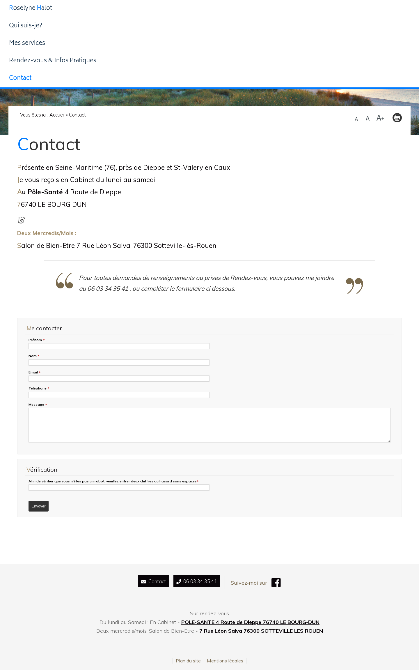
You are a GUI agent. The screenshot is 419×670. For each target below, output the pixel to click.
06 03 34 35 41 (198, 581)
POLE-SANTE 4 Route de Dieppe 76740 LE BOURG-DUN (250, 619)
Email (34, 372)
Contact (345, 8)
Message (38, 404)
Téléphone (39, 388)
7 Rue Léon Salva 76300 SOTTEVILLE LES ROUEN (261, 628)
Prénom (37, 340)
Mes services (193, 8)
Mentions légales (225, 658)
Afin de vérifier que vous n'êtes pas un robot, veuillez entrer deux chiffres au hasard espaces (113, 481)
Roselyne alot (84, 8)
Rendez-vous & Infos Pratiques (272, 8)
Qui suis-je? (140, 8)
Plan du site (188, 658)
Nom (34, 356)
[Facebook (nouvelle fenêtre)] (282, 583)
